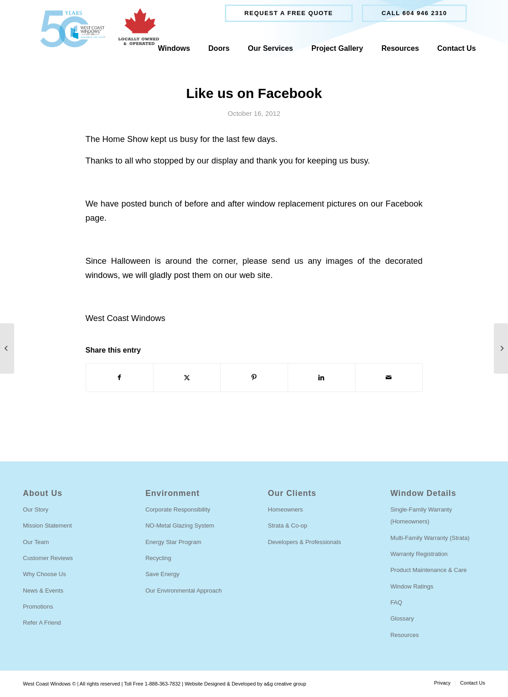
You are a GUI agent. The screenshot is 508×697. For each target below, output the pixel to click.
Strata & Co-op (287, 525)
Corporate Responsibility (177, 509)
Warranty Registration (419, 553)
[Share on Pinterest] (254, 378)
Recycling (158, 558)
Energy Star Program (173, 542)
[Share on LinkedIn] (321, 378)
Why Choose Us (44, 574)
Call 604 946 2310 (414, 13)
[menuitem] (289, 13)
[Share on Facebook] (119, 378)
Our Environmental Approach (183, 590)
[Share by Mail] (388, 378)
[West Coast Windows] (95, 28)
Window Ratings (411, 586)
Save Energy (162, 574)
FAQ (396, 602)
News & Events (43, 590)
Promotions (38, 606)
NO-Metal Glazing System (179, 525)
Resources (404, 635)
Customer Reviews (48, 558)
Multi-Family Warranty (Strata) (430, 537)
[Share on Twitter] (186, 378)
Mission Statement (47, 525)
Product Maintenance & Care (428, 569)
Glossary (402, 618)
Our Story (36, 509)
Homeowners (285, 509)
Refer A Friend (42, 622)
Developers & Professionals (304, 542)
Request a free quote (289, 13)
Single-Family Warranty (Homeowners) (421, 515)
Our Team (36, 542)
